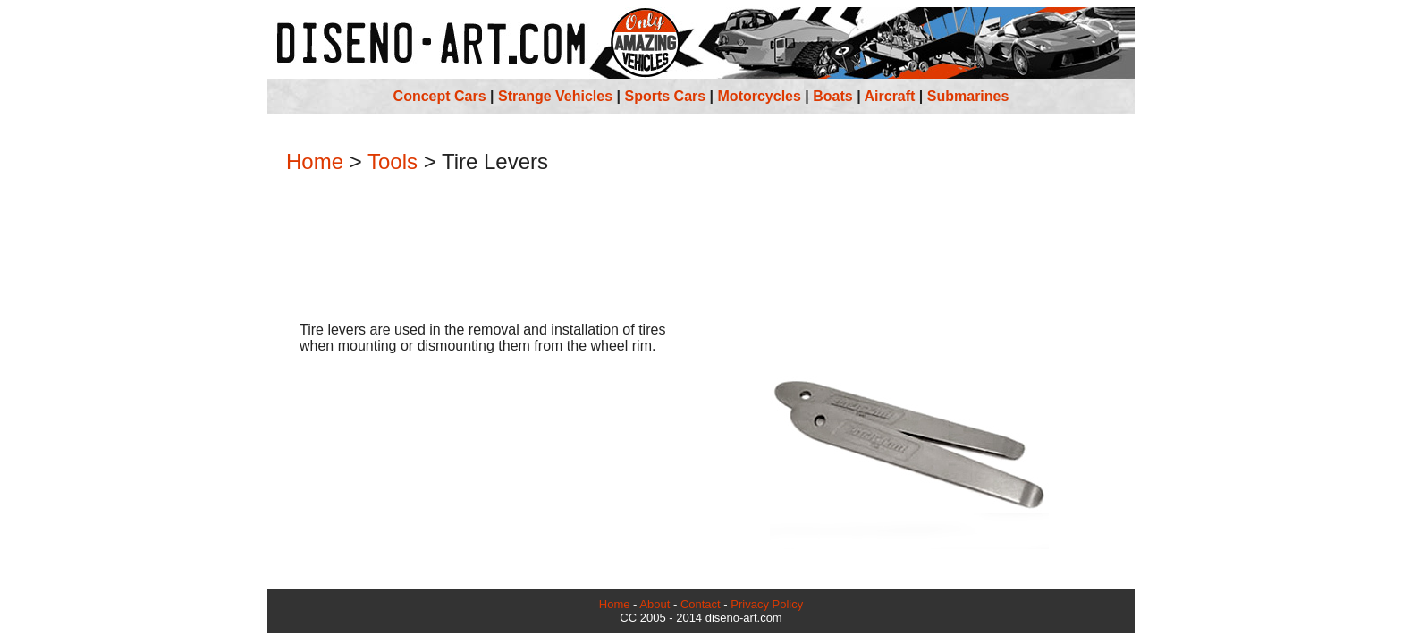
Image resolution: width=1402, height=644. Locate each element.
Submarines (968, 96)
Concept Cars (439, 96)
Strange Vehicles (555, 96)
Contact (700, 604)
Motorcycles (759, 96)
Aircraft (890, 96)
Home (314, 161)
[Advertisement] (701, 249)
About (654, 604)
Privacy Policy (767, 604)
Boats (832, 96)
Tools (392, 161)
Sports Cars (664, 96)
